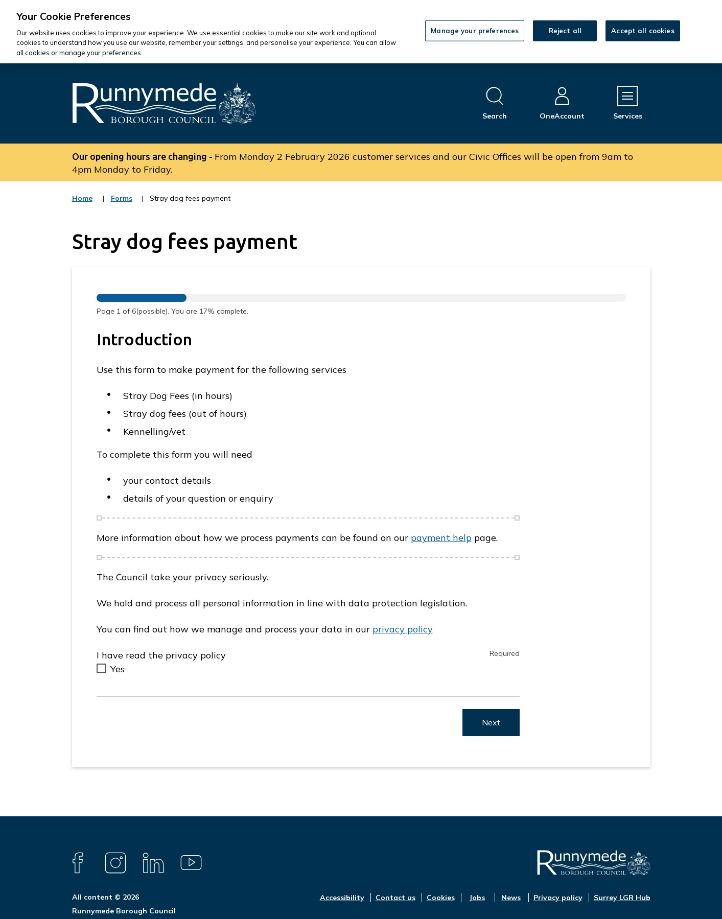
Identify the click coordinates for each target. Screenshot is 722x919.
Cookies (441, 897)
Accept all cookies (642, 30)
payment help (441, 538)
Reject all (565, 30)
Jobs (477, 897)
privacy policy (402, 629)
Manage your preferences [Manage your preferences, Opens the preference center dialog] (475, 30)
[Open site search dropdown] (494, 103)
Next (491, 722)
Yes (117, 669)
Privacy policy (558, 897)
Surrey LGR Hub (622, 897)
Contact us (395, 897)
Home (82, 198)
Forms (122, 205)
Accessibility (342, 897)
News (511, 897)
